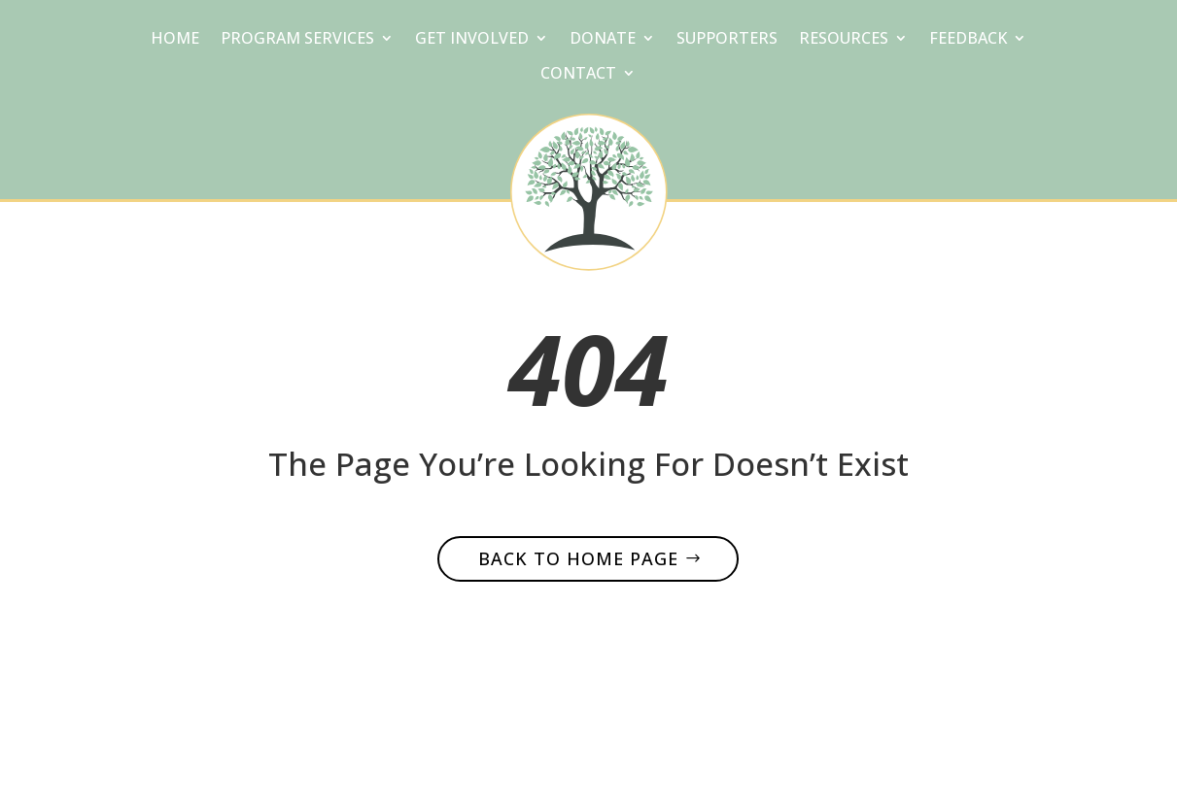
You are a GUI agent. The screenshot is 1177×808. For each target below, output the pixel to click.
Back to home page (578, 558)
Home (175, 40)
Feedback (968, 40)
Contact (578, 75)
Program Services (297, 40)
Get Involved (472, 40)
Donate (603, 40)
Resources (843, 40)
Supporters (727, 40)
